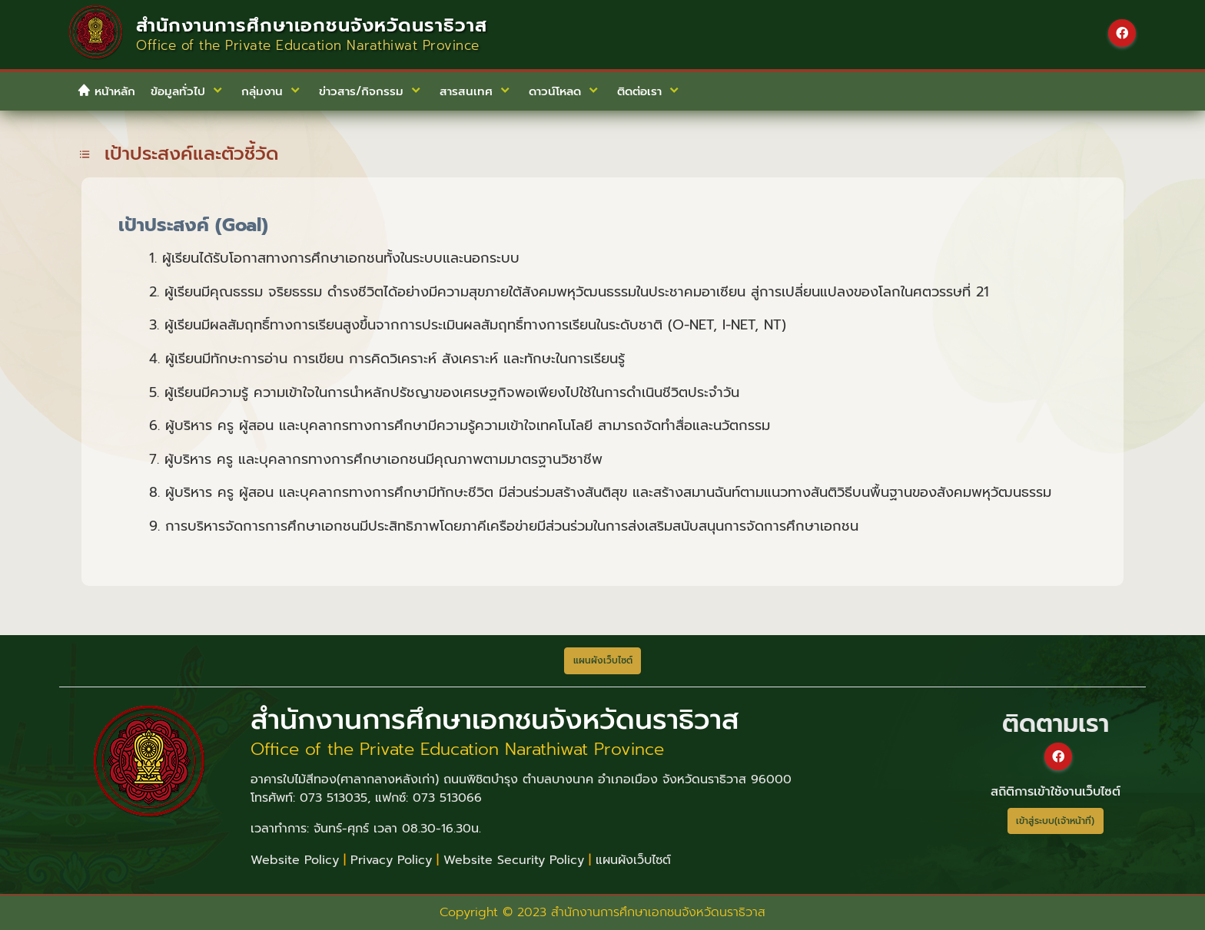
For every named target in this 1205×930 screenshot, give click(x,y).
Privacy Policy (391, 860)
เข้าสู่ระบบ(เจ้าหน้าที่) (1055, 821)
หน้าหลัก (106, 91)
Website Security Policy (513, 860)
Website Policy (295, 860)
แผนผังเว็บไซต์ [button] (602, 660)
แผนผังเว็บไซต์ (633, 860)
